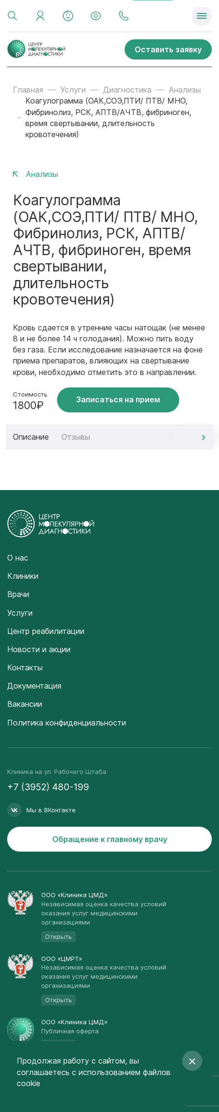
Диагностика (127, 89)
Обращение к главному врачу (109, 839)
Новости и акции (38, 649)
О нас (17, 557)
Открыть (58, 936)
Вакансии (24, 704)
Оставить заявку (168, 49)
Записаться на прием (118, 399)
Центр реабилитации (45, 631)
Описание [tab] (31, 437)
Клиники (22, 576)
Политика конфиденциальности (66, 722)
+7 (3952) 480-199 (48, 787)
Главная (28, 89)
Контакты (25, 667)
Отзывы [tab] (75, 437)
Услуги (73, 89)
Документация (34, 686)
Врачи (18, 594)
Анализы (185, 89)
